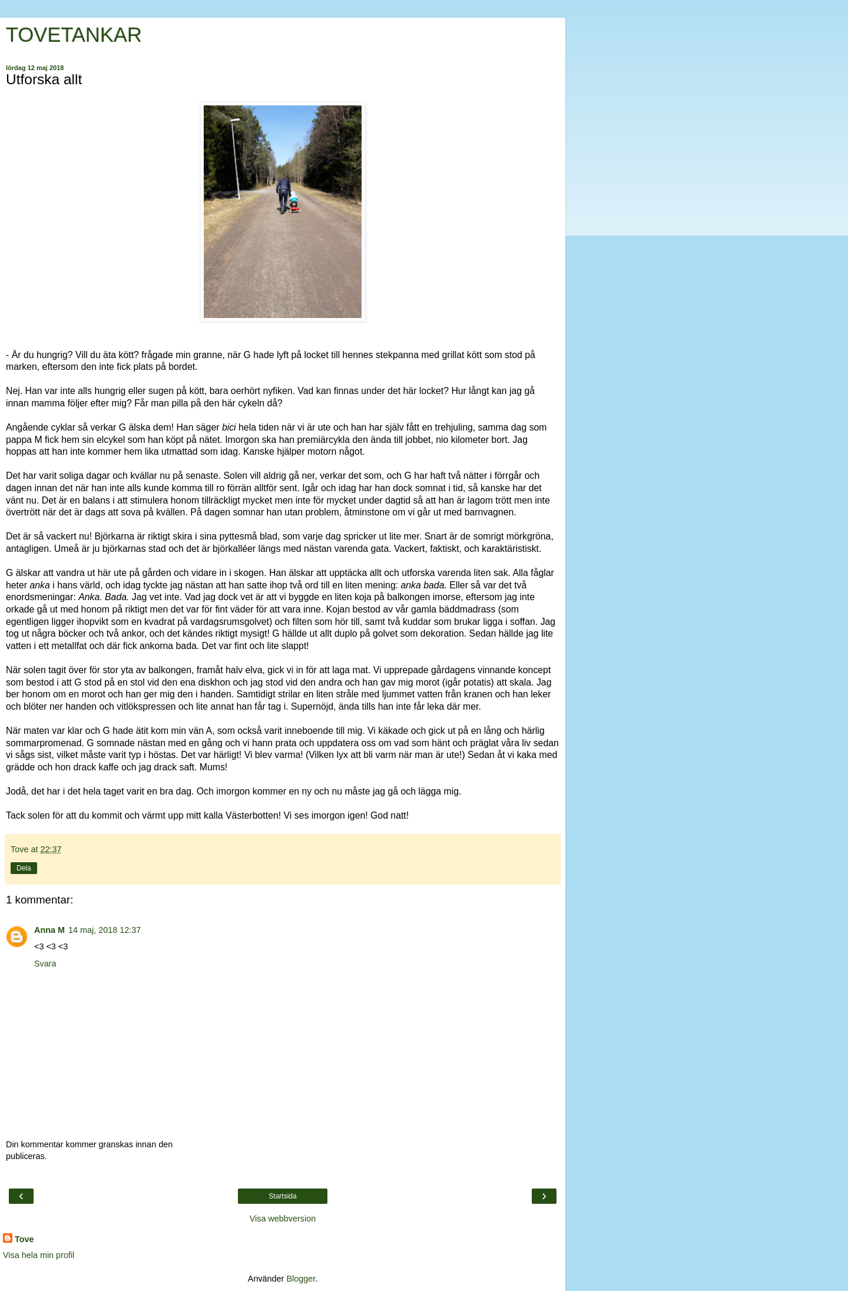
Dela (23, 868)
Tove (24, 1239)
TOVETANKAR (74, 35)
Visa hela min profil (38, 1255)
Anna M (49, 930)
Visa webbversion (283, 1218)
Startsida (282, 1196)
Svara (45, 963)
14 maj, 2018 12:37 (104, 930)
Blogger (300, 1278)
